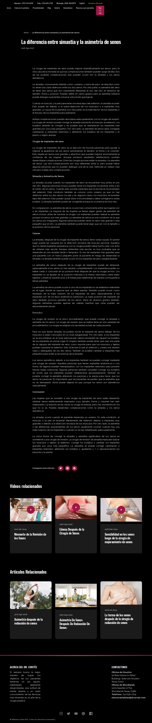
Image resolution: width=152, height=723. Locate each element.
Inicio (48, 8)
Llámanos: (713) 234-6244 (68, 3)
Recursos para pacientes (125, 8)
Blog (88, 8)
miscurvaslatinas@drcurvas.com (129, 693)
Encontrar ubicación (140, 3)
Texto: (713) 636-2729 (89, 3)
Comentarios (107, 8)
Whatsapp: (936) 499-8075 (110, 3)
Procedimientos (78, 8)
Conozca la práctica (61, 8)
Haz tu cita (142, 8)
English (126, 3)
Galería (96, 8)
